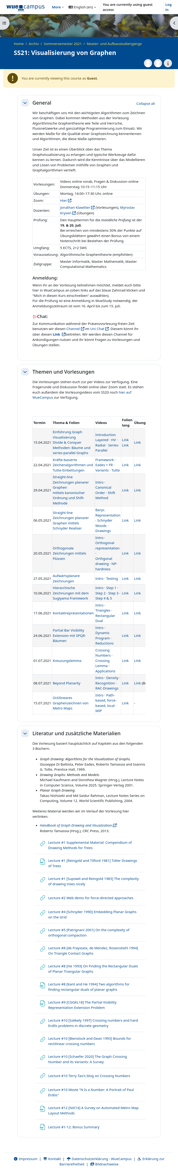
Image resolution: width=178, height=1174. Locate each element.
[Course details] (168, 63)
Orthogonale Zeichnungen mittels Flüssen (69, 553)
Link (125, 439)
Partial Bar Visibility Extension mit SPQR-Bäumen (69, 635)
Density (112, 677)
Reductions (104, 643)
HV (113, 439)
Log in (168, 7)
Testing (112, 578)
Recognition (105, 683)
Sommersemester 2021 (63, 43)
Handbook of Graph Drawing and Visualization (76, 825)
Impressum (25, 1158)
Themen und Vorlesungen (63, 372)
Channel (73, 328)
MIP (98, 710)
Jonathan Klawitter (75, 207)
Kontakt (52, 1158)
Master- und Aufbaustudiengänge (114, 43)
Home (19, 43)
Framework (104, 459)
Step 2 (100, 593)
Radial (100, 445)
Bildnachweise (104, 1164)
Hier (63, 200)
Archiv (34, 43)
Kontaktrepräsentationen (73, 613)
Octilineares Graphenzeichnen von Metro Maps (71, 702)
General (41, 103)
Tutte (115, 470)
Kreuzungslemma (67, 660)
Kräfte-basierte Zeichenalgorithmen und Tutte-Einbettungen (73, 464)
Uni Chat (97, 328)
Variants (102, 470)
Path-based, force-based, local (106, 700)
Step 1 (111, 587)
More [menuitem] (56, 7)
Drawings (103, 530)
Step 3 (113, 593)
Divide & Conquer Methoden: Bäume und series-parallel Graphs (71, 447)
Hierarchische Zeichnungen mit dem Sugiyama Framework (71, 592)
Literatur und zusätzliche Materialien (76, 733)
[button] (82, 7)
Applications (105, 671)
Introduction (105, 434)
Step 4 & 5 (103, 598)
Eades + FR (104, 464)
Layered (101, 439)
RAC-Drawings (107, 688)
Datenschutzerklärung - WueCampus (99, 1158)
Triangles (102, 610)
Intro (99, 482)
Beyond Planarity (66, 683)
